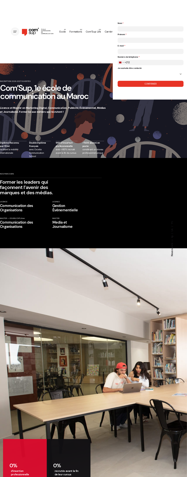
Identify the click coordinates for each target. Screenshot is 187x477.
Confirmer (150, 83)
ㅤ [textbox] (148, 74)
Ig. (172, 236)
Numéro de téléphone (129, 57)
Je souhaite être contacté (130, 68)
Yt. (172, 222)
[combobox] (124, 62)
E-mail (121, 46)
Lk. (172, 229)
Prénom (122, 34)
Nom (121, 23)
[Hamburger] (15, 31)
